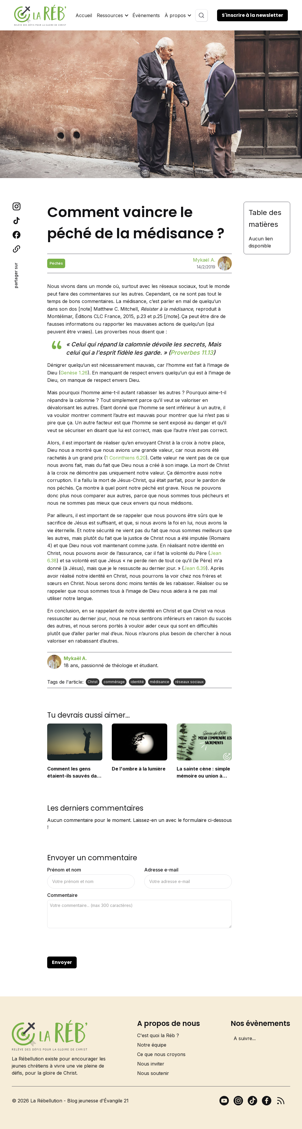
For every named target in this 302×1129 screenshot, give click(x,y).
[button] (112, 15)
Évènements (146, 15)
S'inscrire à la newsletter (252, 15)
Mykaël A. (204, 260)
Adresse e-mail (161, 870)
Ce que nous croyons (161, 1054)
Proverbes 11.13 (191, 352)
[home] (40, 15)
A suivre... (245, 1038)
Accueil (84, 15)
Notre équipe (151, 1045)
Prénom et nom (64, 870)
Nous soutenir (153, 1073)
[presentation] (92, 942)
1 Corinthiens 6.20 (126, 458)
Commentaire (62, 895)
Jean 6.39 (195, 568)
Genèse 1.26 (74, 373)
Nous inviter (150, 1064)
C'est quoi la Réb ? (158, 1035)
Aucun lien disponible (261, 242)
